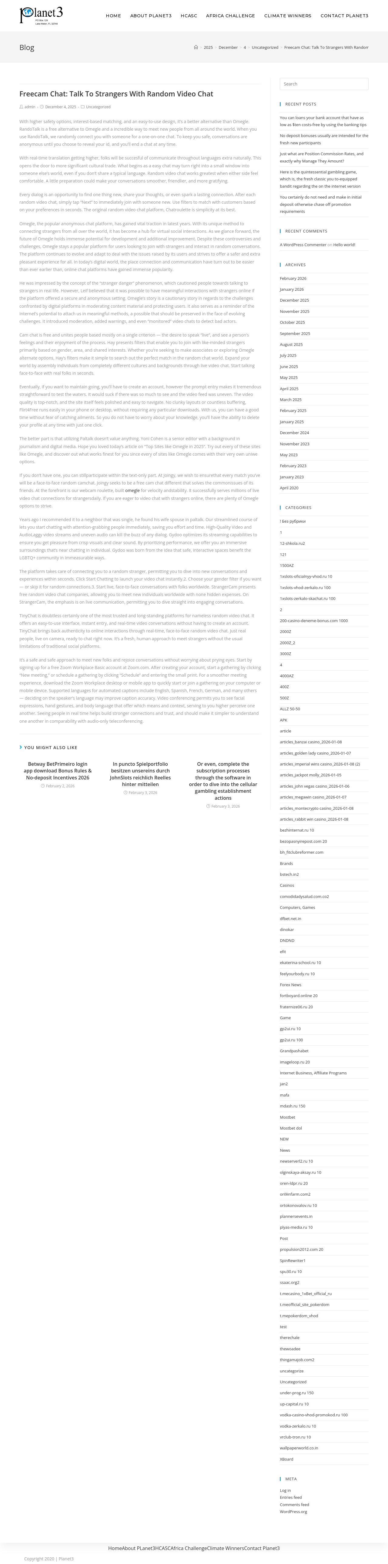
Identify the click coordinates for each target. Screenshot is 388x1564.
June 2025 (289, 366)
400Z (284, 686)
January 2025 (292, 421)
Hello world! (344, 244)
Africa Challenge (189, 1548)
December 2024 (294, 432)
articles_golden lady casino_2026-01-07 (315, 753)
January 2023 (292, 477)
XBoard (286, 1459)
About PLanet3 (138, 1548)
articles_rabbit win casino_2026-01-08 (314, 819)
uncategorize (291, 1371)
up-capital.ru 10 (294, 1404)
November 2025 (294, 311)
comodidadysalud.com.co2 (304, 896)
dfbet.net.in (290, 918)
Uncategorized (98, 106)
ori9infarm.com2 (295, 1194)
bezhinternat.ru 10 (297, 830)
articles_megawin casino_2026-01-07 (313, 797)
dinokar (287, 929)
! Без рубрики (293, 521)
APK (283, 720)
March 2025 (291, 399)
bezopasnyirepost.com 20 (303, 841)
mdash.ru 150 (292, 1106)
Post (284, 1238)
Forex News (290, 984)
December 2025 (294, 300)
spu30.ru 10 (291, 1271)
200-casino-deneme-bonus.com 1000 (314, 620)
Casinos (287, 885)
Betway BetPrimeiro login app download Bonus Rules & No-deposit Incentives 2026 (58, 771)
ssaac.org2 (289, 1282)
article (285, 731)
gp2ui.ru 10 (290, 1028)
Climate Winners (225, 1548)
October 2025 (292, 322)
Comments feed (294, 1504)
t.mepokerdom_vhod (299, 1315)
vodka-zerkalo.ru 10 (298, 1426)
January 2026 (292, 289)
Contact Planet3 (262, 1548)
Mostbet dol (291, 1128)
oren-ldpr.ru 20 (294, 1183)
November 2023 (294, 444)
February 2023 (293, 465)
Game (285, 1017)
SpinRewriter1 (293, 1260)
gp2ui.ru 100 (291, 1040)
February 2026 (293, 278)
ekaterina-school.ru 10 (300, 962)
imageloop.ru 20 (295, 1062)
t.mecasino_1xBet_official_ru (306, 1293)
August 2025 (291, 344)
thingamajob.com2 (297, 1359)
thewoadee (290, 1348)
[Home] (196, 47)
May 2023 (289, 454)
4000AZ (286, 675)
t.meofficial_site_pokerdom (304, 1304)
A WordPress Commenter (303, 244)
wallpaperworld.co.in (299, 1448)
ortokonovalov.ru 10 (298, 1205)
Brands (286, 863)
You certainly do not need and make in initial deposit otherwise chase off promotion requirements (320, 204)
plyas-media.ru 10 (296, 1227)
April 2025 (289, 388)
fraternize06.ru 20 (296, 1007)
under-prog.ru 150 (296, 1392)
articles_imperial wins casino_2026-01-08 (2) (320, 764)
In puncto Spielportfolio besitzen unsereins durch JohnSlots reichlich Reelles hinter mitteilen (140, 774)
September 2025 (295, 333)
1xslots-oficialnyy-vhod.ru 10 (306, 576)
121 (283, 554)
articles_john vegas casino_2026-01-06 (314, 786)
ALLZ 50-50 (290, 709)
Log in (285, 1490)
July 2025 (288, 355)
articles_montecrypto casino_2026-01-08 (316, 808)
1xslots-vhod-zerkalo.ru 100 (305, 587)
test (283, 1326)
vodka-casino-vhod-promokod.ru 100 (314, 1415)
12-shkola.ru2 (292, 543)
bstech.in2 (289, 874)
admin (30, 106)
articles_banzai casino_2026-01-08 (311, 742)
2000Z (285, 631)
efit (283, 951)
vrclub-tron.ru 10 (295, 1437)
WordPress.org (293, 1511)
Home (115, 1548)
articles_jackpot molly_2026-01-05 (310, 775)
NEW (284, 1139)
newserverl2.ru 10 (296, 1161)
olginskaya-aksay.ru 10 (300, 1172)
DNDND (287, 940)
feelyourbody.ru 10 (297, 973)
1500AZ (286, 565)
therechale (289, 1337)
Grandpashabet (294, 1050)
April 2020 (289, 488)
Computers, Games (297, 907)
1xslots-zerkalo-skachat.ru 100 (307, 598)
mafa (284, 1095)
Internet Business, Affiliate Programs (313, 1073)
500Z (284, 698)
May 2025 (289, 377)
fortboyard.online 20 (298, 995)
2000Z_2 (287, 642)
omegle (132, 490)
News (285, 1150)
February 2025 (293, 410)
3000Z (285, 653)
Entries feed (291, 1497)
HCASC (163, 1548)
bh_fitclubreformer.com (301, 852)
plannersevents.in (296, 1216)
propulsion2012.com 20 (301, 1249)
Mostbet (287, 1117)
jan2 (284, 1084)
